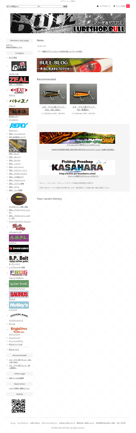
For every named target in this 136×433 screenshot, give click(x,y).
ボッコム (12, 324)
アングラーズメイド (16, 320)
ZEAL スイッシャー (16, 167)
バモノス (12, 106)
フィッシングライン (16, 341)
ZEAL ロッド (14, 154)
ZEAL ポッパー (15, 157)
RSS (118, 423)
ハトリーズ (13, 310)
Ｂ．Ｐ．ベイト (14, 264)
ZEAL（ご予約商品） (16, 84)
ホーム (13, 423)
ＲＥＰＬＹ (13, 130)
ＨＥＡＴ (12, 95)
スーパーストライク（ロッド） (20, 221)
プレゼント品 (13, 74)
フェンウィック (14, 338)
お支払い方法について (67, 423)
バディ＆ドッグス (15, 232)
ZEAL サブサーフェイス (18, 173)
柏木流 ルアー (14, 116)
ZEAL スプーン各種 (16, 183)
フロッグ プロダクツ (16, 278)
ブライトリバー (14, 334)
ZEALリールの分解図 (16, 378)
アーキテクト (13, 120)
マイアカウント (104, 6)
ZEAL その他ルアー (16, 177)
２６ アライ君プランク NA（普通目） (84, 108)
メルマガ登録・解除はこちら (19, 388)
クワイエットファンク (17, 288)
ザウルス (12, 299)
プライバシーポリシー (49, 423)
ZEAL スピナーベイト (17, 180)
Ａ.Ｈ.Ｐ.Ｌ (12, 243)
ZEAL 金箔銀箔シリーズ (17, 137)
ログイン (9, 45)
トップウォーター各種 (17, 267)
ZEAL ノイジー (15, 163)
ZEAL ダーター (15, 160)
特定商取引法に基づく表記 (105, 423)
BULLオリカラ (14, 349)
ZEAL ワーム (14, 187)
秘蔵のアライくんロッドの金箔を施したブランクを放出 (62, 51)
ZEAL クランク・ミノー (18, 170)
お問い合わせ (35, 423)
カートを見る (123, 6)
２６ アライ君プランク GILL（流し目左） (54, 108)
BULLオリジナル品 (15, 344)
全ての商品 (13, 57)
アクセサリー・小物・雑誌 (18, 207)
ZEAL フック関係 (15, 190)
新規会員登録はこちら (14, 47)
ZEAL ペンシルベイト (17, 134)
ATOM (123, 423)
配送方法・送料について (85, 423)
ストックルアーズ (15, 253)
